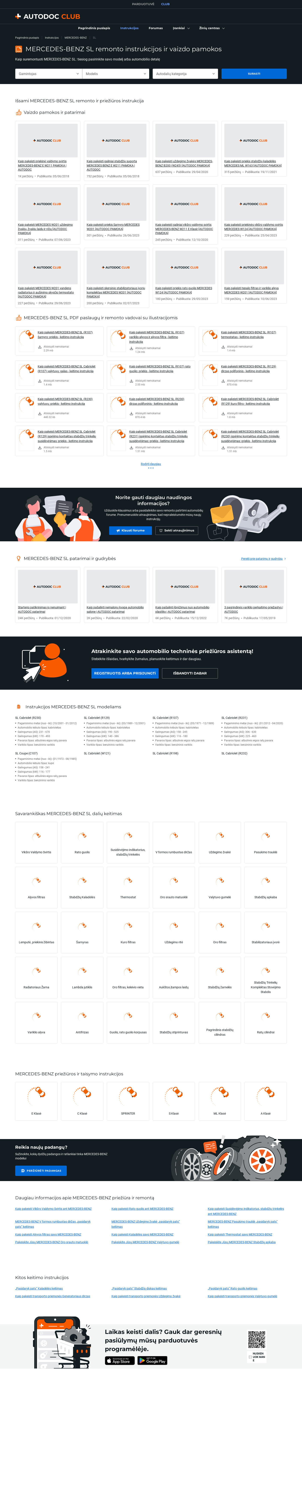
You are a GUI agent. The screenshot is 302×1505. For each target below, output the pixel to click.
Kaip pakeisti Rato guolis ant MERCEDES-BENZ (142, 1209)
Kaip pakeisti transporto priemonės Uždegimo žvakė (146, 1296)
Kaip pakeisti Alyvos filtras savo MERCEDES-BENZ (48, 1234)
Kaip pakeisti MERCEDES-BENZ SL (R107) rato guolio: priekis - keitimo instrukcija (159, 368)
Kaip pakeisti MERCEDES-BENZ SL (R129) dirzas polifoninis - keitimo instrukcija (248, 368)
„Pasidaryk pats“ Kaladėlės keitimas (39, 1288)
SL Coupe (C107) (26, 753)
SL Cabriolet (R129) (97, 718)
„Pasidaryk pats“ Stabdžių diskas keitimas (139, 1288)
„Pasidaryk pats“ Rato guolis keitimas (232, 1288)
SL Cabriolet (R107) (166, 718)
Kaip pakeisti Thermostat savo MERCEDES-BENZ (240, 1234)
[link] (94, 28)
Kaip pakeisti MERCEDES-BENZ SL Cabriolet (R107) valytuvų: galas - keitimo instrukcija (66, 368)
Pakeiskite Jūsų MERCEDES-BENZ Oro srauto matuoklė (51, 1242)
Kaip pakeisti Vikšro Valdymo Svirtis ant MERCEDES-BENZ (53, 1209)
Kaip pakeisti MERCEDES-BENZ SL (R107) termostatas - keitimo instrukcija (248, 334)
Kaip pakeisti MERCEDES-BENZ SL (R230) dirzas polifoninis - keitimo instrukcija (156, 401)
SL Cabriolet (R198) (166, 753)
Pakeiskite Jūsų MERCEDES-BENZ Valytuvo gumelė (145, 1242)
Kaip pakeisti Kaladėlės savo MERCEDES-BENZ (143, 1234)
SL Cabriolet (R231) (234, 718)
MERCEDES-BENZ (76, 37)
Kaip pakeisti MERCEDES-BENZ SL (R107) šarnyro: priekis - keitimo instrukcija (65, 334)
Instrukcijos (52, 37)
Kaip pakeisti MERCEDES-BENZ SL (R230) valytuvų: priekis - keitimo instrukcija (65, 401)
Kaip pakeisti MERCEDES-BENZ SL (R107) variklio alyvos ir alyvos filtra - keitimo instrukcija (156, 337)
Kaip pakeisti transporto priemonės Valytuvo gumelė (242, 1296)
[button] (181, 28)
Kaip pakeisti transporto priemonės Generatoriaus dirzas (52, 1296)
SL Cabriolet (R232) (234, 753)
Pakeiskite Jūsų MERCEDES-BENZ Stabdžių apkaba (242, 1242)
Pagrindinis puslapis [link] (27, 37)
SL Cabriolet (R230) (28, 718)
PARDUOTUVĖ (143, 4)
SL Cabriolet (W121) (97, 753)
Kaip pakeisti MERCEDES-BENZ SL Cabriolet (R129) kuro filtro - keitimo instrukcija (250, 401)
